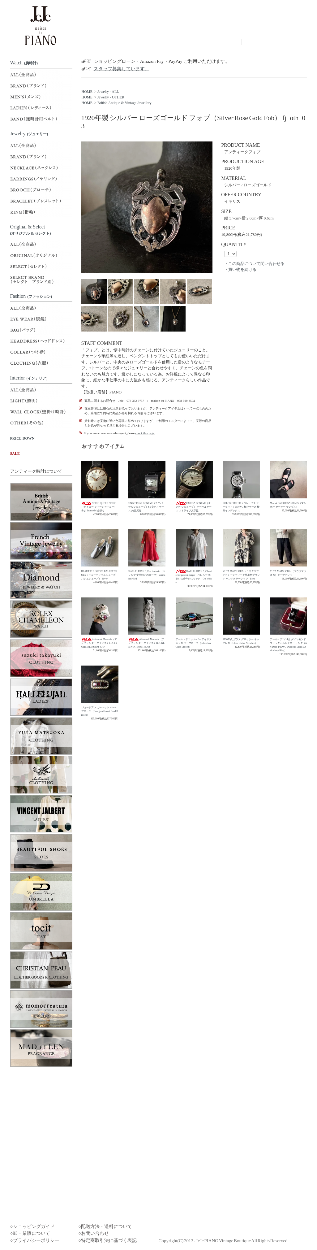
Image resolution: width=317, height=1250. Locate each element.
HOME (87, 91)
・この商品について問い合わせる (254, 263)
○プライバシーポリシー (34, 1240)
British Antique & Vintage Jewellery (124, 103)
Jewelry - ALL (108, 91)
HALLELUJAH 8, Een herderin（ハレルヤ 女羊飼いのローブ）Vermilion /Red (146, 575)
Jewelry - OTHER (110, 97)
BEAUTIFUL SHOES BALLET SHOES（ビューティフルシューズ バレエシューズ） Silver (99, 575)
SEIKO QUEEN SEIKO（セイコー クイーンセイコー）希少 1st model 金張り (99, 507)
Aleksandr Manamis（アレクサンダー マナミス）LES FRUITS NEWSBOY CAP (99, 643)
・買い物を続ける (240, 269)
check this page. (145, 433)
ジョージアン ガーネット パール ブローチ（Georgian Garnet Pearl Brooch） (99, 711)
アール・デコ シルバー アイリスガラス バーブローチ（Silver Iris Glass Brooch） (194, 643)
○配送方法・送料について (105, 1226)
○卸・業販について (30, 1233)
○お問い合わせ (93, 1233)
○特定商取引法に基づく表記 (107, 1240)
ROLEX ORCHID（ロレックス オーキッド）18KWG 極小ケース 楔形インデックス (241, 507)
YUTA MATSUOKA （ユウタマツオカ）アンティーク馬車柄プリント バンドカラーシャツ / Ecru (241, 575)
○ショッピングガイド (32, 1226)
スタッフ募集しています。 (121, 68)
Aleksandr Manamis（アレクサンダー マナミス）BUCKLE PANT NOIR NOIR (146, 643)
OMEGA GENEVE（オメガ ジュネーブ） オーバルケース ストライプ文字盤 (194, 507)
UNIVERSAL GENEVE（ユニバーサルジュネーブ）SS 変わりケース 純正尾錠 (146, 507)
